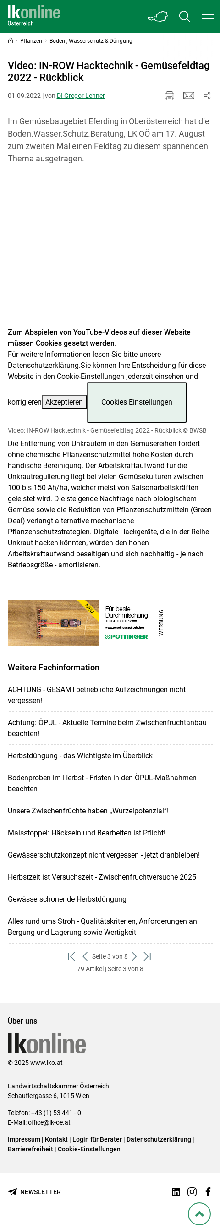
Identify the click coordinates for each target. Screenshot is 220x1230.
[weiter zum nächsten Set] (134, 956)
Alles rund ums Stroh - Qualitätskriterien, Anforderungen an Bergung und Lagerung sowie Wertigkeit (102, 927)
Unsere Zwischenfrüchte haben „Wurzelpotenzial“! (88, 811)
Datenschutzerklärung (43, 365)
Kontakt (56, 1139)
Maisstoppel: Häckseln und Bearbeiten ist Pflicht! (86, 833)
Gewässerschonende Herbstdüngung (67, 899)
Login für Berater (97, 1139)
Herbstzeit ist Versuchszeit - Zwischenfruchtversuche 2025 (102, 877)
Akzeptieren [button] (64, 402)
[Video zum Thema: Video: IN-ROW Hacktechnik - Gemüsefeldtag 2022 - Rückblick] (110, 251)
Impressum (24, 1139)
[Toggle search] (184, 16)
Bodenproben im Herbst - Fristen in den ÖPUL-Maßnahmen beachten (102, 783)
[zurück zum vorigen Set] (85, 956)
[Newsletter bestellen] (34, 1192)
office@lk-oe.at (49, 1122)
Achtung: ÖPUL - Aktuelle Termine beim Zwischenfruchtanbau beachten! (107, 728)
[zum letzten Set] (148, 956)
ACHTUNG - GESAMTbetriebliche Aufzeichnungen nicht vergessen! (97, 695)
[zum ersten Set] (72, 956)
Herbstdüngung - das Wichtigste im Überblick (80, 755)
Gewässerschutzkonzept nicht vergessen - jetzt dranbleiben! (104, 855)
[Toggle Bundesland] (158, 16)
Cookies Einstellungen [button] (136, 402)
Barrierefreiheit (30, 1149)
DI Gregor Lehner (81, 95)
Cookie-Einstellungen (89, 1149)
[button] (208, 14)
